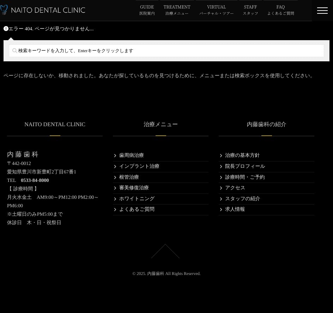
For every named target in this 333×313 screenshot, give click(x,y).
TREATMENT (177, 10)
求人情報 (235, 209)
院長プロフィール (245, 166)
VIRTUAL (216, 10)
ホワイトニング (137, 199)
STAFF (250, 10)
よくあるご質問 (137, 209)
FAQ (280, 10)
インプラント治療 (139, 166)
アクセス (235, 188)
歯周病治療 (131, 155)
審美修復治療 (134, 188)
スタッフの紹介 (242, 199)
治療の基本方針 (242, 155)
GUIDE (147, 10)
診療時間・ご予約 (245, 177)
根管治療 (129, 177)
